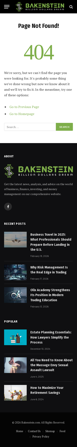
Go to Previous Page (24, 107)
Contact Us (34, 431)
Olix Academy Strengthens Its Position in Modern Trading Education (50, 295)
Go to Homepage (21, 114)
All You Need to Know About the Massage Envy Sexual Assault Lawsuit (51, 365)
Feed (62, 431)
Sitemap (50, 431)
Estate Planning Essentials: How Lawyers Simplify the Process (50, 337)
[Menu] (6, 6)
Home (19, 431)
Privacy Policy (40, 436)
